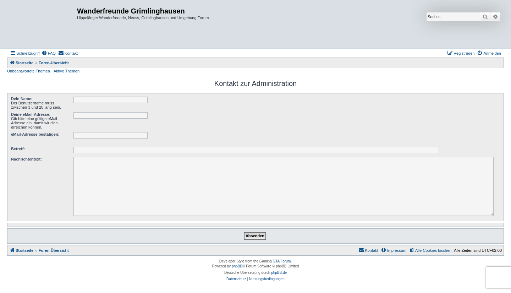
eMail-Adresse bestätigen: (35, 134)
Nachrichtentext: (26, 159)
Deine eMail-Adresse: (30, 114)
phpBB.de (279, 273)
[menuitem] (49, 53)
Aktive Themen (66, 71)
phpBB (237, 266)
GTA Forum (282, 261)
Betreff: (18, 149)
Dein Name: (22, 99)
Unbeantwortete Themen (28, 71)
